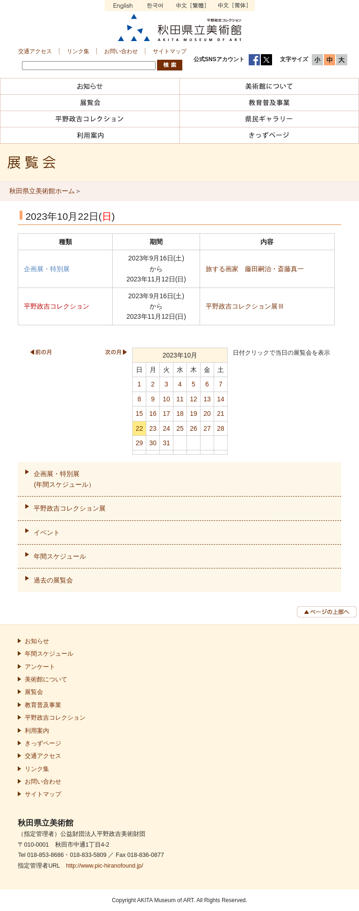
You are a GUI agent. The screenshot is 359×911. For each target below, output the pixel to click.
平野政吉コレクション (55, 718)
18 (180, 413)
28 (220, 428)
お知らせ (37, 641)
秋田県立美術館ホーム (42, 191)
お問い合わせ (121, 51)
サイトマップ (170, 51)
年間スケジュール (60, 556)
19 (193, 413)
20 (207, 413)
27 (207, 428)
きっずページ (43, 743)
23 (153, 428)
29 (139, 443)
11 (180, 399)
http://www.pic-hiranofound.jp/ (104, 865)
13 (207, 399)
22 (139, 428)
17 (166, 413)
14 (220, 399)
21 (220, 413)
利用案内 (37, 731)
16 (153, 413)
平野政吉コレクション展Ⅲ (245, 306)
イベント (47, 532)
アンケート (40, 667)
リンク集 (78, 51)
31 (166, 443)
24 (166, 428)
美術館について (46, 679)
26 (193, 428)
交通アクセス (35, 51)
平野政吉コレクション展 (70, 508)
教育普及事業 (43, 705)
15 (139, 413)
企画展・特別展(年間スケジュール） (64, 479)
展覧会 (34, 692)
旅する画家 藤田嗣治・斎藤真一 (255, 269)
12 (193, 399)
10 (166, 399)
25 (180, 428)
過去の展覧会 (53, 580)
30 (153, 443)
